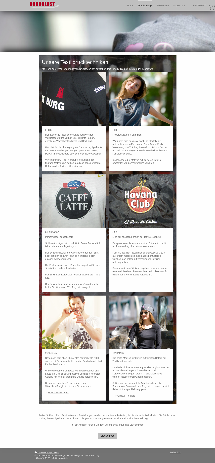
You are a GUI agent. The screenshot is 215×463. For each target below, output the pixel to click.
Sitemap (55, 453)
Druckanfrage (107, 435)
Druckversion (42, 453)
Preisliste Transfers (125, 395)
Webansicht (175, 452)
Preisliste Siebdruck (58, 392)
